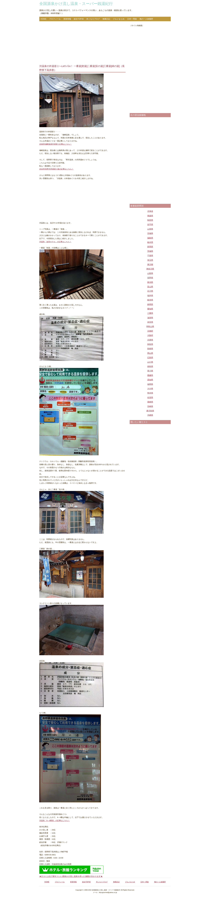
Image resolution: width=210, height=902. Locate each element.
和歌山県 (150, 326)
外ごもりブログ (93, 19)
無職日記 (106, 19)
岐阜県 (150, 300)
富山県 (150, 287)
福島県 (150, 238)
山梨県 (150, 273)
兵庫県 (150, 340)
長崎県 (150, 402)
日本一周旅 (132, 19)
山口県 (150, 362)
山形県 (150, 229)
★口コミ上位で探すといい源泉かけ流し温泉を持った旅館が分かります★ (71, 876)
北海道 (150, 211)
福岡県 (150, 384)
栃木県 (150, 242)
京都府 (150, 331)
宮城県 (150, 233)
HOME (43, 19)
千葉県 (150, 255)
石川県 (150, 291)
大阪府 (150, 335)
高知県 (150, 380)
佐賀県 (150, 397)
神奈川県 (150, 269)
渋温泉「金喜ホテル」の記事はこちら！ (55, 242)
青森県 (150, 216)
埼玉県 (150, 260)
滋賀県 (150, 318)
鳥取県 (150, 344)
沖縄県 (150, 415)
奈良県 (150, 322)
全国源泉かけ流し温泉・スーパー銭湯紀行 (76, 4)
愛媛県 (150, 375)
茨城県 (150, 251)
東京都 (150, 264)
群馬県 (150, 247)
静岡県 (150, 304)
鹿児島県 (150, 411)
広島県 (150, 357)
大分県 (150, 388)
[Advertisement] (82, 43)
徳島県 (150, 366)
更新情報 (67, 19)
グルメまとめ (118, 19)
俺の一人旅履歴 (146, 19)
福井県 (150, 295)
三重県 (150, 313)
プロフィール (55, 19)
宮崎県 (150, 406)
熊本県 (150, 393)
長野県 (150, 278)
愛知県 (150, 309)
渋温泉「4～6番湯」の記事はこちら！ (54, 820)
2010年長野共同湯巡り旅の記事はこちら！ (56, 169)
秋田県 (150, 220)
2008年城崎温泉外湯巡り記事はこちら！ (55, 144)
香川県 (150, 371)
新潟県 (150, 282)
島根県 (150, 349)
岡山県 (150, 353)
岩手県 (150, 224)
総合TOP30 (79, 19)
